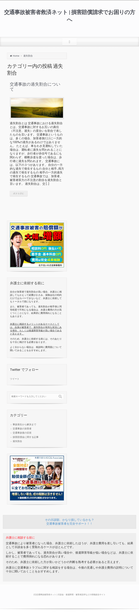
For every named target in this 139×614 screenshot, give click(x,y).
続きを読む (18, 193)
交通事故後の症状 (22, 432)
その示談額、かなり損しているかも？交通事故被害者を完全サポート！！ (69, 521)
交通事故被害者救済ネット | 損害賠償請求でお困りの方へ (69, 16)
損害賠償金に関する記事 (26, 437)
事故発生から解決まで (24, 424)
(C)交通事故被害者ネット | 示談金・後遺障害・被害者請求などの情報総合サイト (69, 594)
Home (16, 55)
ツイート (14, 378)
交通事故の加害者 (22, 428)
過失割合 (28, 55)
